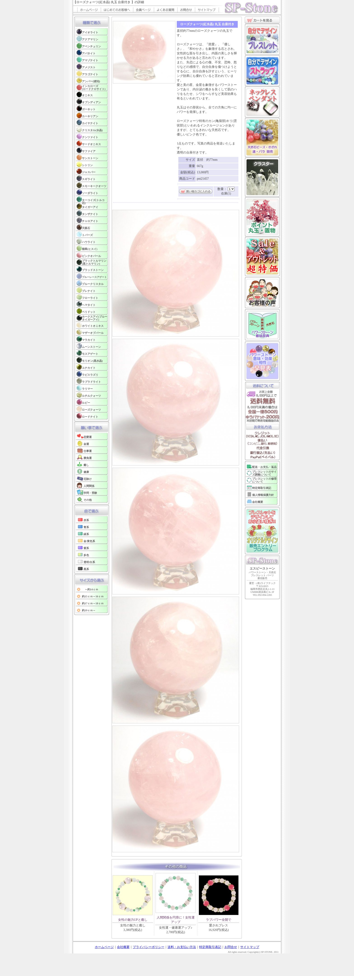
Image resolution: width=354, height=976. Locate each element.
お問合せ (230, 947)
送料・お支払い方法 (182, 947)
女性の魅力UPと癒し (132, 919)
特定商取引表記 (210, 947)
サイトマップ (249, 947)
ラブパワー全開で (218, 919)
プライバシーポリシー (148, 947)
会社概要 (123, 947)
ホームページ (104, 947)
